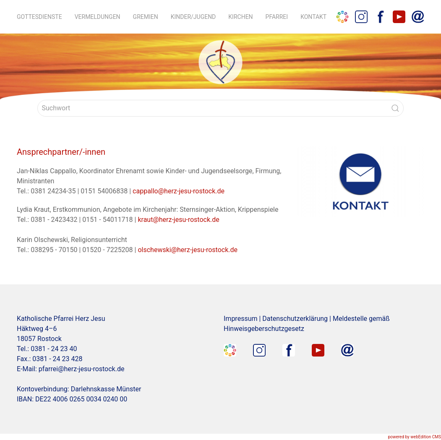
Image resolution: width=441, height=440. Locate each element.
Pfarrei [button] (277, 16)
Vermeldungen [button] (97, 16)
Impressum (241, 319)
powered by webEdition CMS (414, 437)
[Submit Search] (395, 108)
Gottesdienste (39, 16)
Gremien (145, 16)
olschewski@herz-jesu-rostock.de (187, 250)
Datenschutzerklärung (295, 319)
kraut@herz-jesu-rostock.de (178, 220)
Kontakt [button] (313, 16)
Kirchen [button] (240, 16)
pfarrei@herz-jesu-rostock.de (82, 369)
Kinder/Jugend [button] (193, 16)
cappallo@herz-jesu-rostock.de (178, 191)
